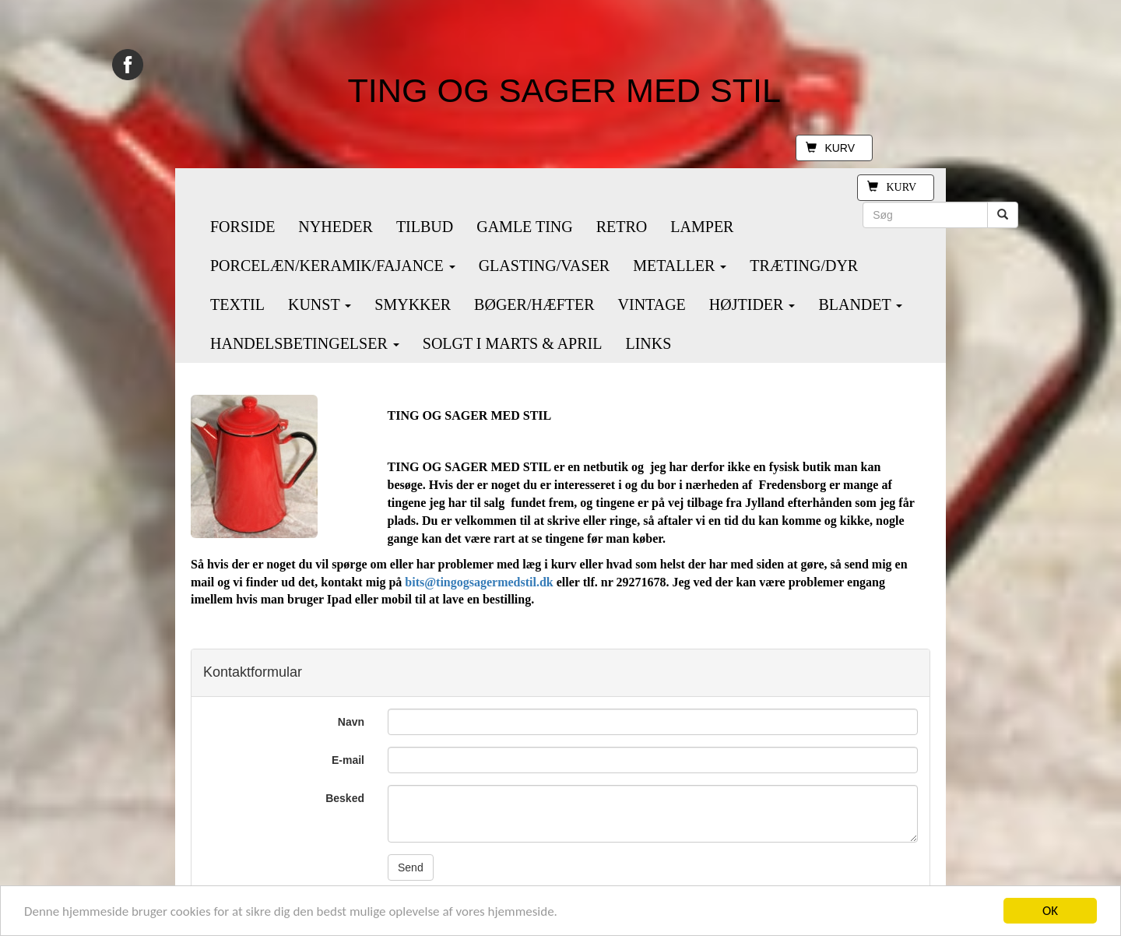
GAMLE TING (524, 226)
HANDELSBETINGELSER (304, 343)
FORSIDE (242, 226)
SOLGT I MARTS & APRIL (513, 343)
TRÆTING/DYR (804, 265)
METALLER (679, 265)
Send (410, 867)
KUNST (319, 304)
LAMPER (701, 226)
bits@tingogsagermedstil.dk (479, 582)
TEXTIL (237, 304)
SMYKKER (412, 304)
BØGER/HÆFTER (534, 304)
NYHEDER (335, 226)
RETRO (622, 226)
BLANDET (860, 304)
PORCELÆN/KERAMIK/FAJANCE (332, 265)
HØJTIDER (752, 304)
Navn (351, 722)
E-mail (348, 760)
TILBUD (424, 226)
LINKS (648, 343)
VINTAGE (652, 304)
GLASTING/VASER (544, 265)
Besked (344, 798)
